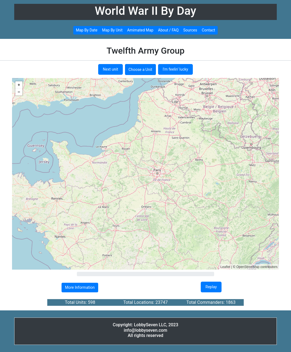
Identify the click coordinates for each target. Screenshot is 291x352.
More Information (80, 287)
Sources (190, 30)
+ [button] (18, 84)
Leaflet (225, 267)
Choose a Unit (140, 69)
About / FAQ (168, 30)
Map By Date (86, 30)
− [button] (18, 92)
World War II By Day (145, 11)
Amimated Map (140, 30)
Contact (208, 30)
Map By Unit (112, 30)
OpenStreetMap (248, 267)
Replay (211, 287)
